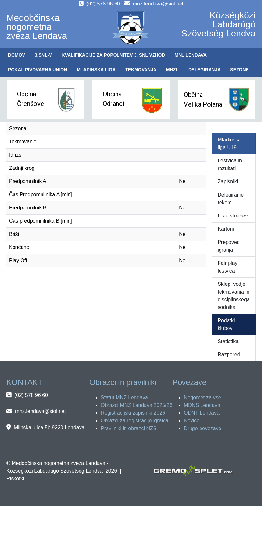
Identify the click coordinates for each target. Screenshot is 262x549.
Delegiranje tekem (231, 198)
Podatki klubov (226, 324)
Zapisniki (228, 181)
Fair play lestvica (227, 267)
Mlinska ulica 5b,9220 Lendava (49, 427)
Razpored (229, 354)
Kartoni (226, 229)
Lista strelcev (233, 215)
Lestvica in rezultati (230, 164)
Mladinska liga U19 (229, 143)
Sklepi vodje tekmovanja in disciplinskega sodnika (234, 295)
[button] (43, 55)
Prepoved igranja (229, 246)
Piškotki (15, 478)
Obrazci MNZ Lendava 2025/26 (136, 405)
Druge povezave (202, 428)
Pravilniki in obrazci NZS (128, 428)
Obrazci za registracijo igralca (134, 420)
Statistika (228, 341)
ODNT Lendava (202, 413)
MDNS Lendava (202, 405)
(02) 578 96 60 (103, 3)
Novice (192, 420)
